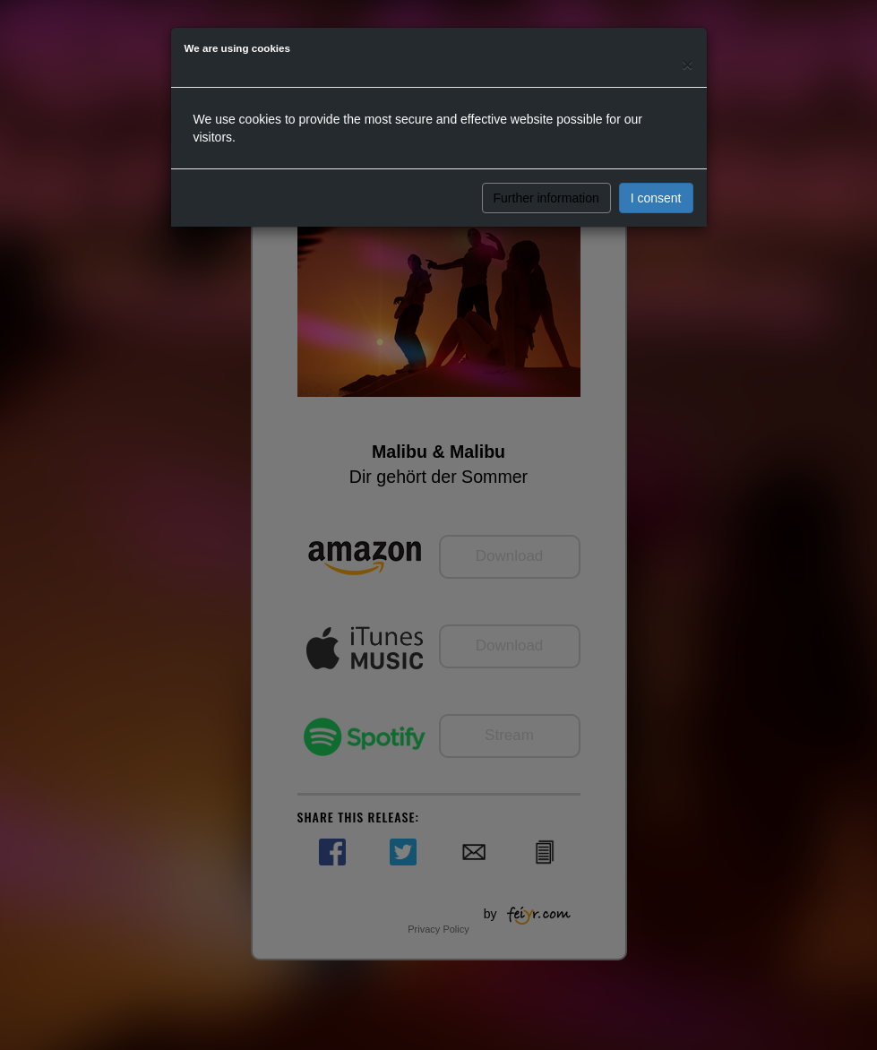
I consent (656, 198)
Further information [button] (546, 198)
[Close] (687, 64)
